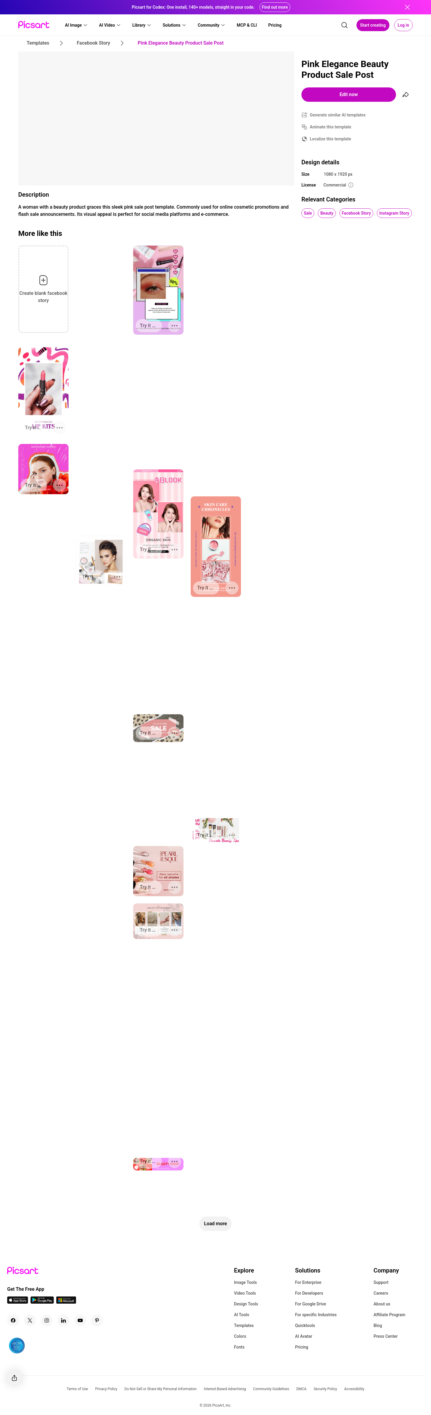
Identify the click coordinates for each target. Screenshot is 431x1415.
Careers (381, 1293)
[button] (76, 25)
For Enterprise (308, 1282)
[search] (344, 25)
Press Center (386, 1336)
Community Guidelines (271, 1389)
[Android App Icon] (42, 1302)
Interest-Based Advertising (225, 1389)
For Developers (309, 1293)
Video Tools (245, 1293)
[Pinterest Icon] (97, 1320)
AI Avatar (303, 1336)
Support (381, 1282)
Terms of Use (77, 1389)
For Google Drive (310, 1304)
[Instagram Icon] (47, 1320)
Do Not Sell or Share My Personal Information (161, 1389)
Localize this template (330, 139)
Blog (378, 1325)
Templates (244, 1325)
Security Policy (325, 1389)
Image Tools (245, 1282)
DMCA (301, 1389)
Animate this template (330, 127)
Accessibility (354, 1389)
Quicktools (305, 1325)
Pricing (301, 1347)
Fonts (239, 1347)
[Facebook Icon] (13, 1320)
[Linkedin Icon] (63, 1320)
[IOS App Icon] (17, 1302)
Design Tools (246, 1304)
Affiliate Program (389, 1314)
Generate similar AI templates (338, 115)
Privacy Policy (106, 1389)
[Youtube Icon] (80, 1320)
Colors (240, 1336)
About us (382, 1304)
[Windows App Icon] (66, 1302)
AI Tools (241, 1314)
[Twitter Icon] (30, 1320)
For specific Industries (316, 1314)
